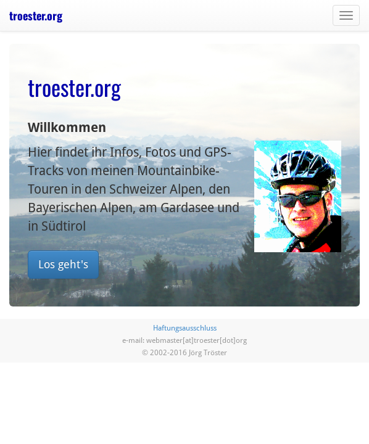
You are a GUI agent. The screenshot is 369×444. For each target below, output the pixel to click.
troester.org (35, 15)
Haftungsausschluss (185, 328)
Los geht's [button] (63, 264)
